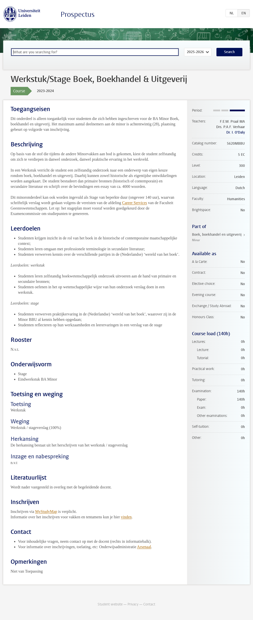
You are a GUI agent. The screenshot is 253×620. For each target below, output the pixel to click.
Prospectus (78, 14)
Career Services (134, 203)
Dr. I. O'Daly (235, 132)
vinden (126, 517)
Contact (149, 604)
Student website (110, 604)
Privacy (132, 604)
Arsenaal (144, 547)
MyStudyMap (46, 511)
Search (229, 52)
